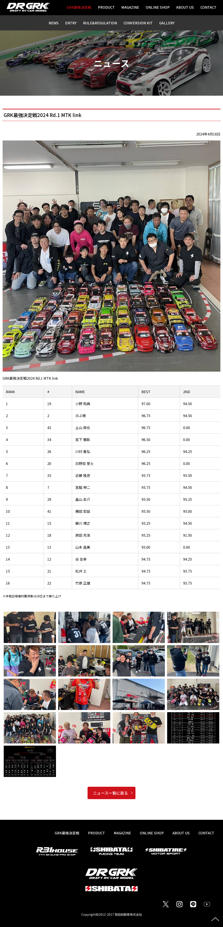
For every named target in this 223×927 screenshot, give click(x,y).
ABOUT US (180, 832)
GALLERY (166, 22)
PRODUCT (95, 832)
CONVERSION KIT (138, 22)
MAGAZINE (121, 832)
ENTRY (70, 22)
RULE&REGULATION (100, 22)
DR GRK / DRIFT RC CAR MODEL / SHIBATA (28, 7)
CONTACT (206, 832)
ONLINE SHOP (151, 832)
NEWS (54, 22)
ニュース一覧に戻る (110, 793)
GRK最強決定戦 (66, 832)
